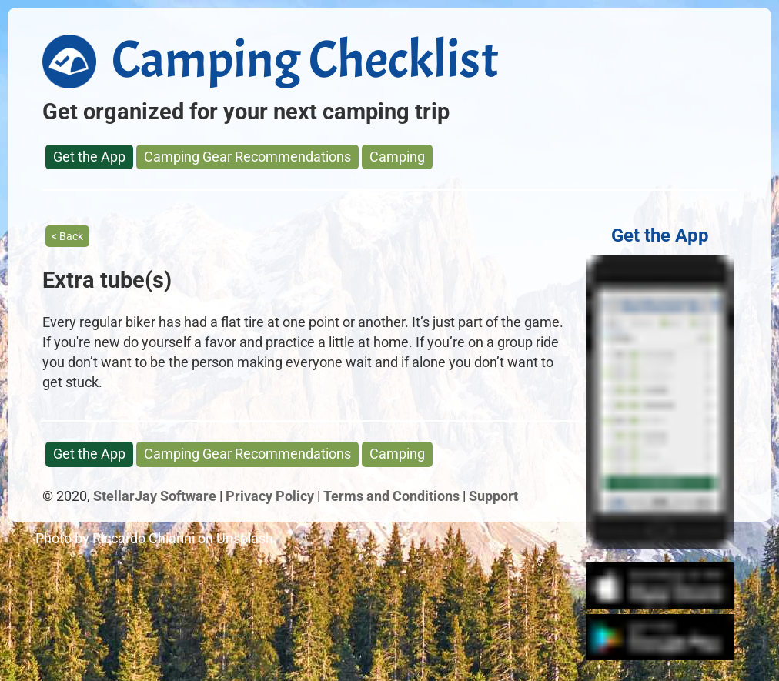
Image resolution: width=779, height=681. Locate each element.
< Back (67, 236)
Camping (397, 157)
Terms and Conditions (391, 496)
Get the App (89, 157)
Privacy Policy (270, 496)
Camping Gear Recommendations (247, 157)
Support (493, 496)
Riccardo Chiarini (143, 538)
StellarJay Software (154, 496)
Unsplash (244, 538)
